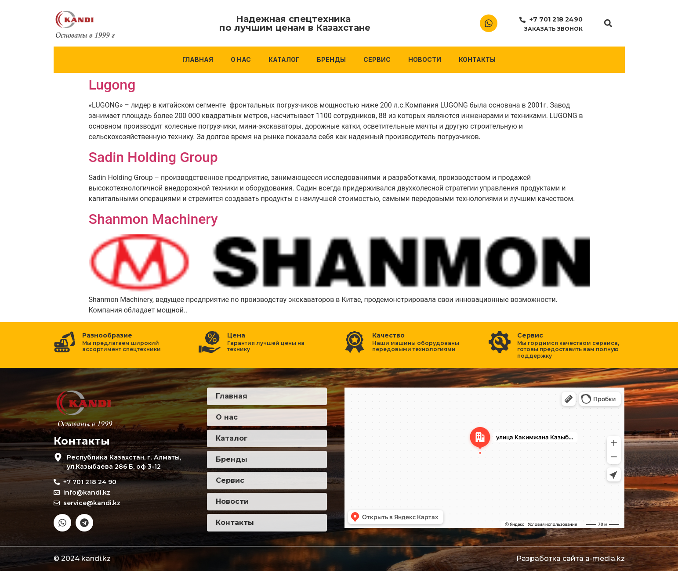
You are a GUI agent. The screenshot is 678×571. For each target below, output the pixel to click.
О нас (241, 59)
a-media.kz (605, 558)
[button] (608, 23)
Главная (197, 59)
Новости (424, 59)
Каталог (283, 59)
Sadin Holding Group (153, 157)
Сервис (377, 59)
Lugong (112, 84)
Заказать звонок (553, 28)
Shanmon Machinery (153, 219)
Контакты (477, 59)
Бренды (331, 59)
